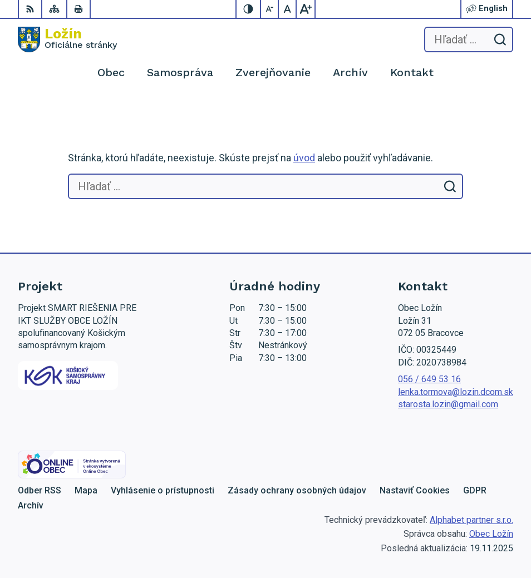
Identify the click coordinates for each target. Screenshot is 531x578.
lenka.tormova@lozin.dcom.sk (455, 392)
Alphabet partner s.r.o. (471, 520)
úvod (304, 158)
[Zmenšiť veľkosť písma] (270, 9)
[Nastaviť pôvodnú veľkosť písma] (288, 9)
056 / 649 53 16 (429, 379)
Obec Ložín (491, 533)
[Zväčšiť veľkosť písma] (305, 9)
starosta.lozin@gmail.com (448, 404)
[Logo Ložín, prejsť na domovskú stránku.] (67, 39)
